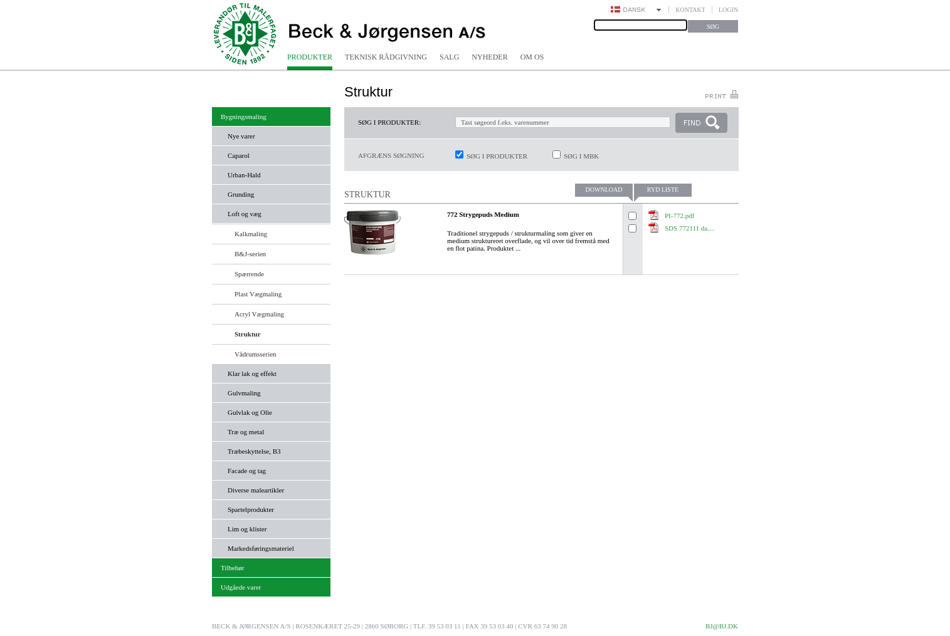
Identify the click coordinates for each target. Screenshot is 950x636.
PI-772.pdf (679, 215)
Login (728, 9)
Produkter (309, 57)
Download (604, 189)
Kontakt (690, 9)
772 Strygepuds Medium (483, 214)
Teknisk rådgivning (386, 57)
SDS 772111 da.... (689, 228)
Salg (449, 57)
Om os (532, 57)
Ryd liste (662, 189)
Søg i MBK (581, 156)
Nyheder (489, 57)
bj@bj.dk (721, 626)
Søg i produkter (497, 156)
